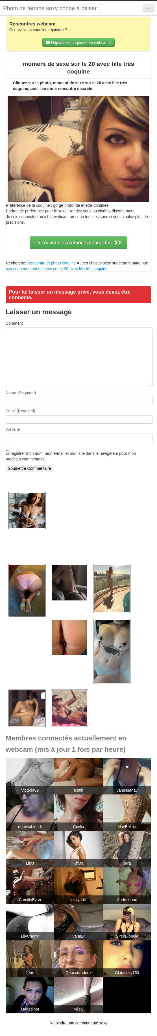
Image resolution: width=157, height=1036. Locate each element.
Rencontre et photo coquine (51, 263)
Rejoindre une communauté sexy (79, 1023)
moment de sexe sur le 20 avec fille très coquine (65, 268)
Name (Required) (21, 392)
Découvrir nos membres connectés (78, 242)
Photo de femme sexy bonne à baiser (50, 8)
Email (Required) (20, 411)
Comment (14, 323)
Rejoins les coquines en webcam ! (78, 42)
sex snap (14, 268)
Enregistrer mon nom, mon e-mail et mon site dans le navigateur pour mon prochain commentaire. (71, 456)
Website (13, 429)
